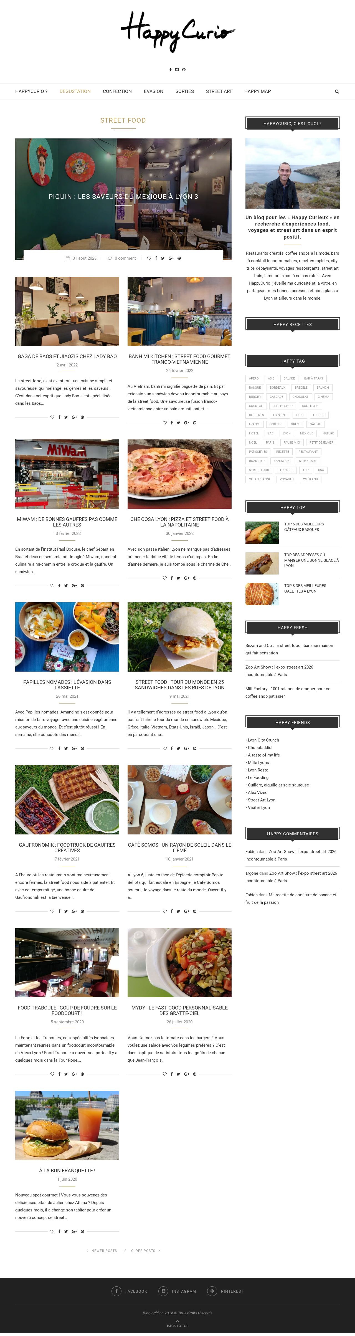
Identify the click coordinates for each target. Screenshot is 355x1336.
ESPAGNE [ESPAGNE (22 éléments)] (280, 417)
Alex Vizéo (258, 805)
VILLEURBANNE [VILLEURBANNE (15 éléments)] (291, 483)
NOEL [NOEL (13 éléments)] (274, 445)
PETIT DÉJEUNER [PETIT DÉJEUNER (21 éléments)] (261, 455)
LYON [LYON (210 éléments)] (287, 435)
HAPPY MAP (257, 91)
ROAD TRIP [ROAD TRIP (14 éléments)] (286, 464)
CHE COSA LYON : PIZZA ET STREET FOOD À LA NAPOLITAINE (179, 523)
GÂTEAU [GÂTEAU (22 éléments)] (316, 426)
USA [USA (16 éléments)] (268, 483)
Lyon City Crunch (263, 753)
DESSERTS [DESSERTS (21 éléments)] (256, 417)
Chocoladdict (260, 760)
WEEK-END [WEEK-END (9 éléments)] (256, 492)
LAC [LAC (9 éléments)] (271, 435)
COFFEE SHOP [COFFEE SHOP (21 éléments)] (283, 407)
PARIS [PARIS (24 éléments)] (292, 445)
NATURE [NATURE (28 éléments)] (254, 445)
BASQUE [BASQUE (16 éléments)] (255, 388)
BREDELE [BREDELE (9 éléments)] (302, 388)
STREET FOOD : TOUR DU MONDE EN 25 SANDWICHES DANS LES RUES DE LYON (180, 686)
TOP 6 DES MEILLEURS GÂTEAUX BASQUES (304, 540)
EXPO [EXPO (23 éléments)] (301, 417)
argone (251, 886)
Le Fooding (258, 790)
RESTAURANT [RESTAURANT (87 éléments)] (258, 464)
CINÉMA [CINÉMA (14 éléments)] (324, 398)
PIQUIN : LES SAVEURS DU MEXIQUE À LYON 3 (123, 197)
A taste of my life (264, 768)
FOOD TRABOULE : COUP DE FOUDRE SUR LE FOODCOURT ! (67, 1013)
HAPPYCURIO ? (31, 91)
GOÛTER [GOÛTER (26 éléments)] (276, 426)
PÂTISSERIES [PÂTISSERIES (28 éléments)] (292, 455)
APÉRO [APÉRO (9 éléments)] (254, 379)
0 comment (122, 258)
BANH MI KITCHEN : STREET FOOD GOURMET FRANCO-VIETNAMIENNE (179, 359)
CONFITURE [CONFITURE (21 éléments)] (311, 407)
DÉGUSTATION (75, 91)
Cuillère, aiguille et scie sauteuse (278, 798)
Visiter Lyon (259, 820)
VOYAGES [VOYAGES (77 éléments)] (318, 483)
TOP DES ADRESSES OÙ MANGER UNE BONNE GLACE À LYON (311, 573)
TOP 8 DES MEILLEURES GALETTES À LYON (305, 602)
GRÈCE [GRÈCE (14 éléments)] (296, 426)
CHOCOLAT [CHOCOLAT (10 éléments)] (301, 398)
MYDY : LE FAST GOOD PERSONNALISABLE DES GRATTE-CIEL (179, 1013)
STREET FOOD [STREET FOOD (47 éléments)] (286, 473)
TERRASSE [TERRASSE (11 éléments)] (313, 473)
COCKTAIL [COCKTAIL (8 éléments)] (256, 407)
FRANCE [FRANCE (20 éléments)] (254, 426)
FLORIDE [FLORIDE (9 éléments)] (320, 417)
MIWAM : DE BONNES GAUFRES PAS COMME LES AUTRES (67, 523)
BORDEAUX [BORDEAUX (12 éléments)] (278, 388)
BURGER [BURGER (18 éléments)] (255, 398)
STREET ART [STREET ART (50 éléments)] (258, 473)
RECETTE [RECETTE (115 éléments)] (316, 455)
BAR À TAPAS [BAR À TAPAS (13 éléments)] (314, 379)
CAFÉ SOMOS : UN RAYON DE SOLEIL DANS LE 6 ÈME (179, 850)
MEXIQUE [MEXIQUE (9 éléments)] (307, 435)
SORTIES (185, 91)
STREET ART (219, 91)
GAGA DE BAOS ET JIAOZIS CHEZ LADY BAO (67, 357)
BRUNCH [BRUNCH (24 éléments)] (324, 388)
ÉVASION (153, 91)
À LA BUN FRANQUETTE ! (67, 1173)
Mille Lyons (258, 775)
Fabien (251, 864)
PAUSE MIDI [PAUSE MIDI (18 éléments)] (314, 445)
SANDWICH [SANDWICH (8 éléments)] (311, 464)
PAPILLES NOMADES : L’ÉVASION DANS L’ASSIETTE (67, 686)
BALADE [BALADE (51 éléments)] (290, 379)
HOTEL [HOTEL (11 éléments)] (254, 435)
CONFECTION (117, 91)
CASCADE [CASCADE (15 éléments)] (277, 398)
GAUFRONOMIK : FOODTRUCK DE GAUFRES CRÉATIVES (67, 850)
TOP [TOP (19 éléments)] (252, 483)
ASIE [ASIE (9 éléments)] (271, 379)
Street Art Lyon (261, 813)
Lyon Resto (258, 783)
